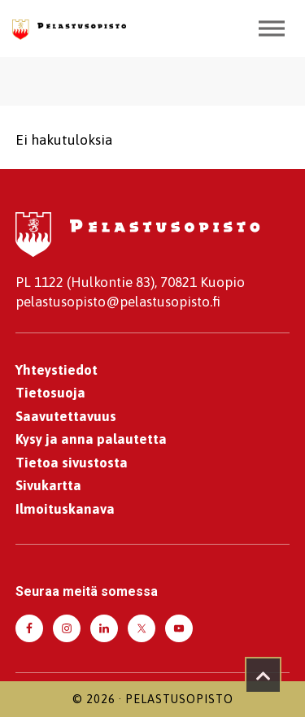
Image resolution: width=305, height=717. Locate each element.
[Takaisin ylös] (263, 675)
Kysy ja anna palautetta (91, 439)
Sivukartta (48, 485)
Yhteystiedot (56, 370)
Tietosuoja (50, 393)
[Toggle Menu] (272, 28)
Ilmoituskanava (65, 509)
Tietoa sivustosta (71, 462)
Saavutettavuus (65, 416)
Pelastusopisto (179, 699)
